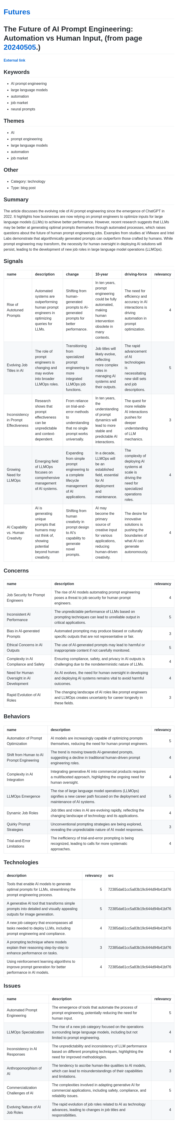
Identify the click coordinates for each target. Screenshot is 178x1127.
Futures (17, 12)
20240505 (20, 47)
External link (14, 60)
